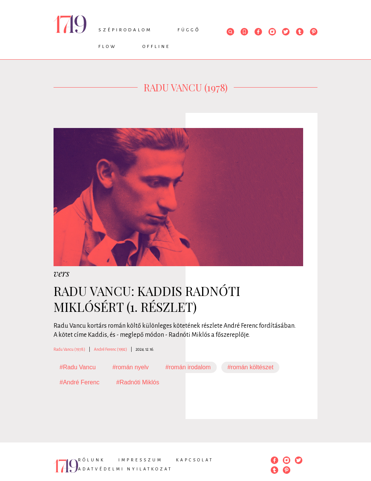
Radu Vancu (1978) (69, 349)
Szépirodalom (125, 30)
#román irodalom (188, 367)
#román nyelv (130, 367)
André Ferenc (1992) (110, 349)
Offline (156, 46)
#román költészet (250, 367)
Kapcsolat (194, 460)
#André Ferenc (80, 382)
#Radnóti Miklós (137, 382)
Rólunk (91, 460)
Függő (189, 30)
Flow (107, 46)
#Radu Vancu (78, 367)
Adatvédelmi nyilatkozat (125, 469)
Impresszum (140, 460)
